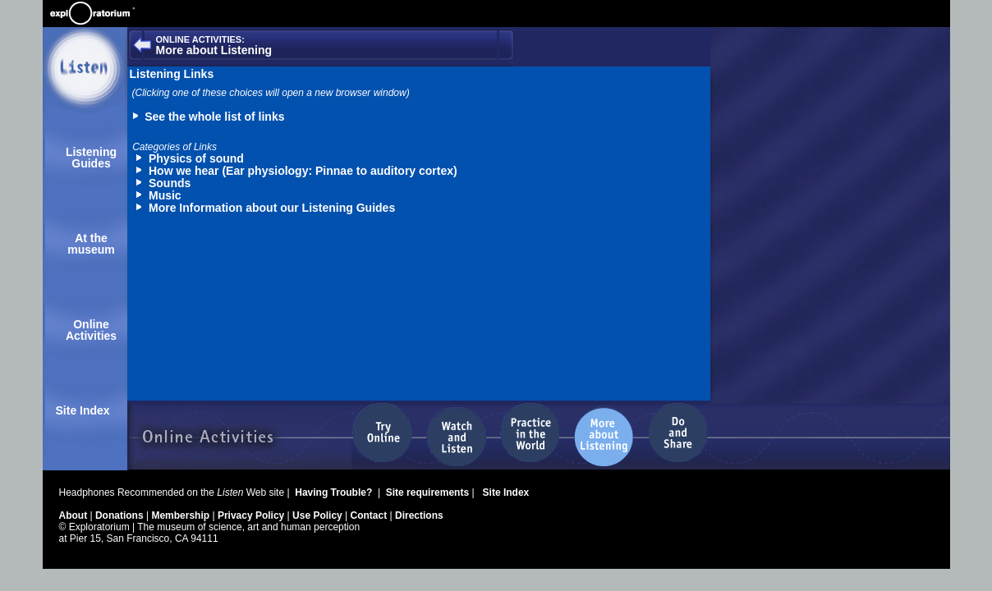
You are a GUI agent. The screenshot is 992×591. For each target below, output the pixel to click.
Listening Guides (91, 157)
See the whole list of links (214, 116)
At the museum (91, 243)
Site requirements (429, 492)
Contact (370, 515)
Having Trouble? (334, 492)
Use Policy (318, 515)
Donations (120, 515)
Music (165, 195)
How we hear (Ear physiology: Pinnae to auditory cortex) (303, 170)
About (74, 515)
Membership (181, 515)
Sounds (170, 183)
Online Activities (91, 330)
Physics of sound (196, 158)
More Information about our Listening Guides (272, 207)
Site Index (83, 410)
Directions (419, 515)
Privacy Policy (252, 515)
